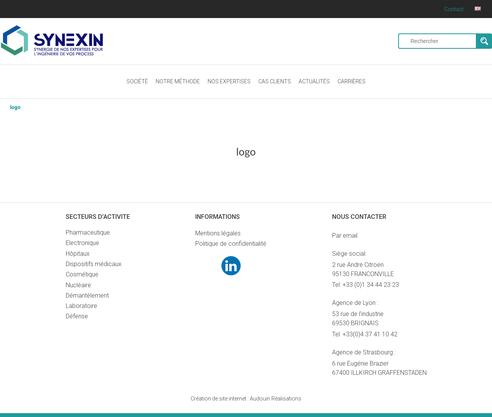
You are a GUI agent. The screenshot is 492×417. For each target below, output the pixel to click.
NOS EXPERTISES (229, 81)
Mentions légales (218, 233)
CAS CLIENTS (274, 81)
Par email (344, 235)
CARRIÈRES (351, 81)
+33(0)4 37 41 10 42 (369, 334)
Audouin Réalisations (246, 398)
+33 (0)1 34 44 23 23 (370, 284)
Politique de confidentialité (230, 243)
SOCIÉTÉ (137, 81)
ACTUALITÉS (314, 81)
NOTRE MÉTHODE (178, 81)
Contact (454, 9)
